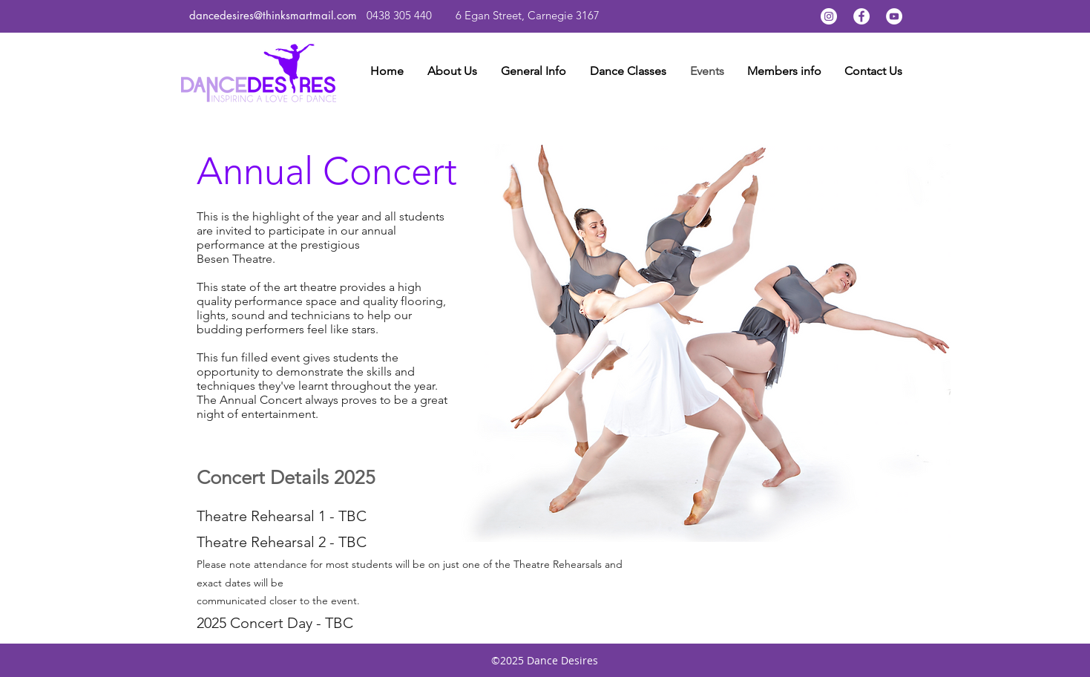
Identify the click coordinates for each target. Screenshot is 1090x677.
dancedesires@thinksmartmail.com (275, 15)
